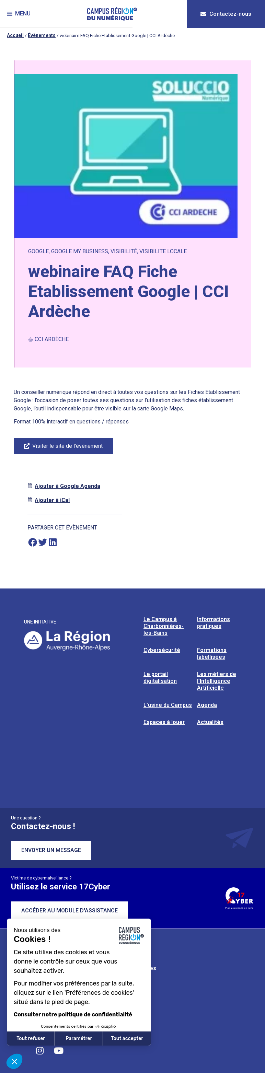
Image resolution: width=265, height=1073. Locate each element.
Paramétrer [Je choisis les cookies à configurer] (79, 1038)
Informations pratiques (213, 622)
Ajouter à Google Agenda (67, 486)
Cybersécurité (161, 650)
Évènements (42, 35)
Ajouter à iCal (52, 500)
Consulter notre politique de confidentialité (73, 1014)
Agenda (207, 705)
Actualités (210, 722)
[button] (18, 14)
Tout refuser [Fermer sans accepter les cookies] (30, 1038)
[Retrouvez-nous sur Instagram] (39, 1050)
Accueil (15, 35)
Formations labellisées (212, 653)
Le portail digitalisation (160, 677)
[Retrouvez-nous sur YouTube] (58, 1050)
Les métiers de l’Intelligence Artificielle (216, 681)
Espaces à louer (164, 722)
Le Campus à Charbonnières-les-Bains (163, 626)
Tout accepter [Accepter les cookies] (127, 1038)
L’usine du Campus (167, 705)
